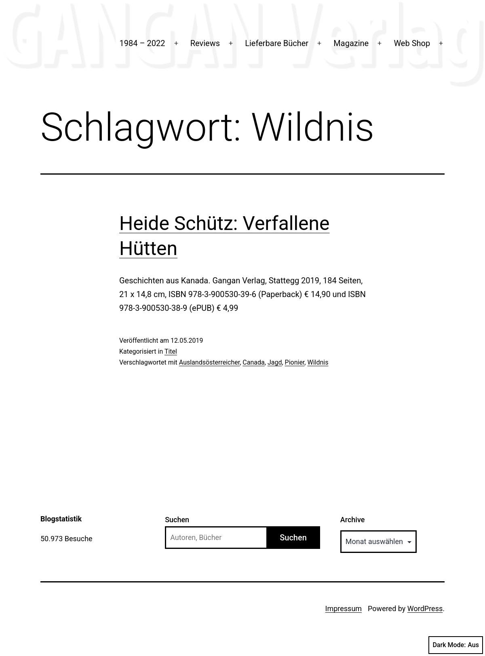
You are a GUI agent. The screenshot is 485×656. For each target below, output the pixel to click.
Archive (352, 519)
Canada (253, 362)
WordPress (425, 608)
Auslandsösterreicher (209, 362)
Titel (170, 351)
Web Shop (412, 43)
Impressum (343, 608)
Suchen (177, 519)
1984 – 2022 (142, 43)
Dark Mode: (455, 645)
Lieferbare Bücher (276, 43)
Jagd (275, 362)
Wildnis (317, 362)
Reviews (205, 43)
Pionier (295, 362)
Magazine (351, 43)
